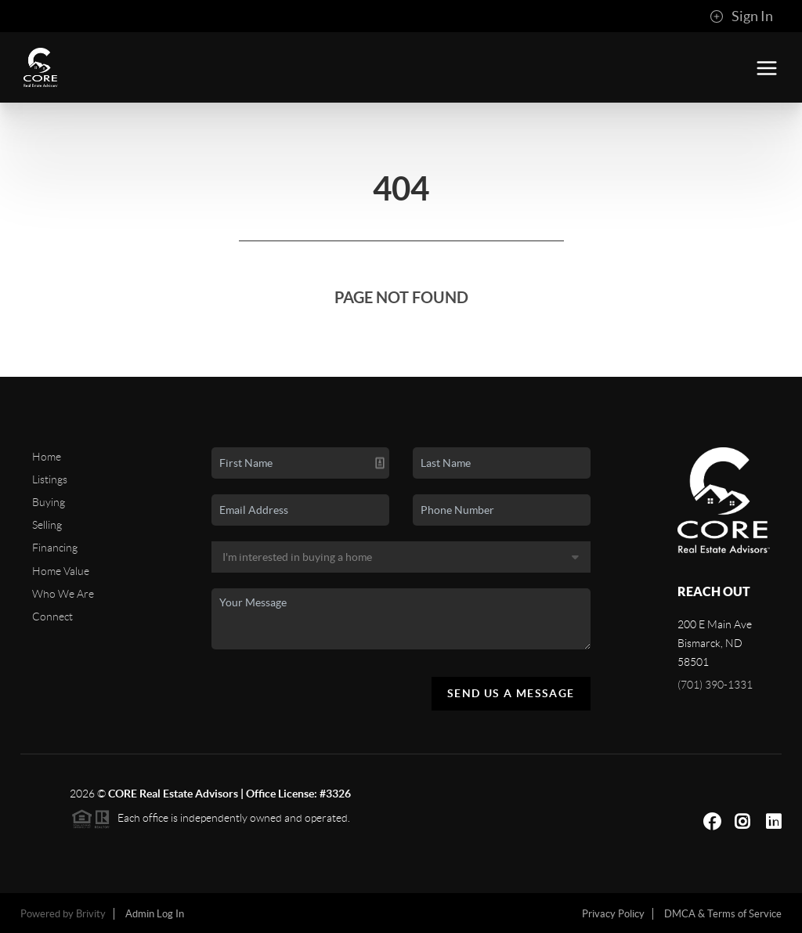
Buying (48, 502)
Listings (49, 479)
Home (46, 456)
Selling (47, 525)
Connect (52, 616)
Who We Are (63, 594)
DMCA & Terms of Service (723, 914)
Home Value (60, 571)
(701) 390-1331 (715, 684)
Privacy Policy (613, 914)
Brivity (91, 914)
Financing (55, 547)
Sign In (741, 16)
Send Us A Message (511, 693)
